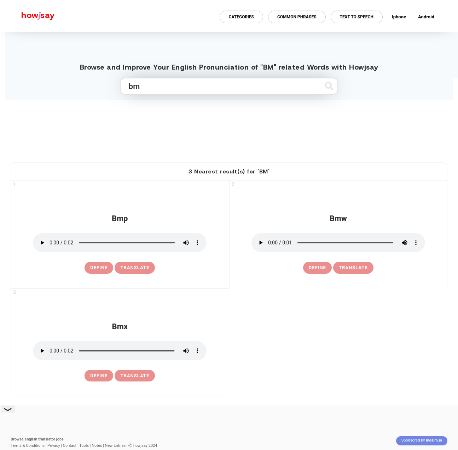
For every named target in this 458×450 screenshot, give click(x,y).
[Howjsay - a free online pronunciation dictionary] (27, 16)
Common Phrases (297, 16)
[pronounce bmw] (338, 242)
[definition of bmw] (317, 268)
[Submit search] (329, 86)
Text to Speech (356, 16)
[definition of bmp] (99, 268)
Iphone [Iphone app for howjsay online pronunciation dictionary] (399, 16)
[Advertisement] (229, 128)
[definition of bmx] (99, 376)
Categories (241, 16)
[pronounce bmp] (120, 242)
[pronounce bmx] (120, 350)
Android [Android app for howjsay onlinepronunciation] (426, 16)
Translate (134, 267)
